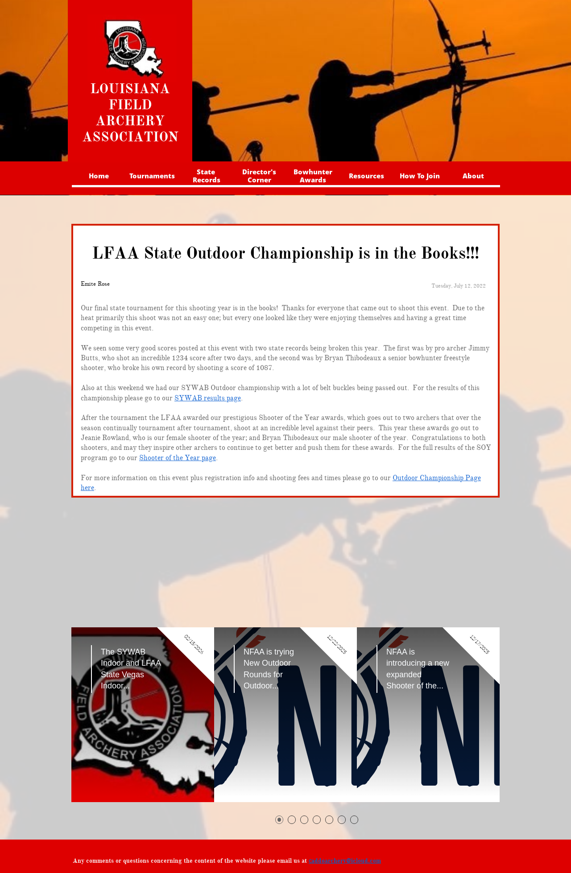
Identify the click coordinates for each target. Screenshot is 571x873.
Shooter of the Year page (177, 457)
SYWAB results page (207, 398)
